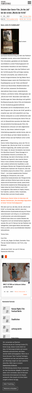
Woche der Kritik (25, 19)
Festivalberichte (12, 19)
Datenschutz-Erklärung (10, 365)
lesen (25, 294)
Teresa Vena (27, 16)
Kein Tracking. (9, 384)
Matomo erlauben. (10, 388)
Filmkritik (6, 264)
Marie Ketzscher (20, 291)
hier (17, 380)
